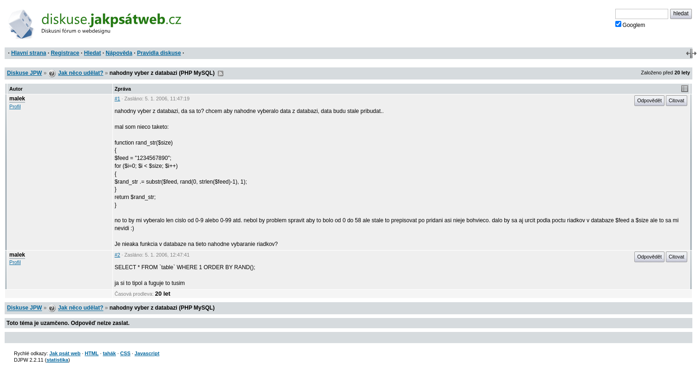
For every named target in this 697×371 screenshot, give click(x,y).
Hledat (92, 53)
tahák (109, 353)
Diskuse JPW (24, 73)
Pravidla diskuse (159, 53)
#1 (117, 98)
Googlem (630, 24)
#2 (117, 255)
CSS (125, 353)
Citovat (676, 100)
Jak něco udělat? (80, 73)
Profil (15, 106)
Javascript (147, 353)
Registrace (65, 53)
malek (17, 98)
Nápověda (119, 53)
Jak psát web (64, 353)
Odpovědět (649, 100)
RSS (220, 73)
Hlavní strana (28, 53)
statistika (57, 360)
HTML (91, 353)
